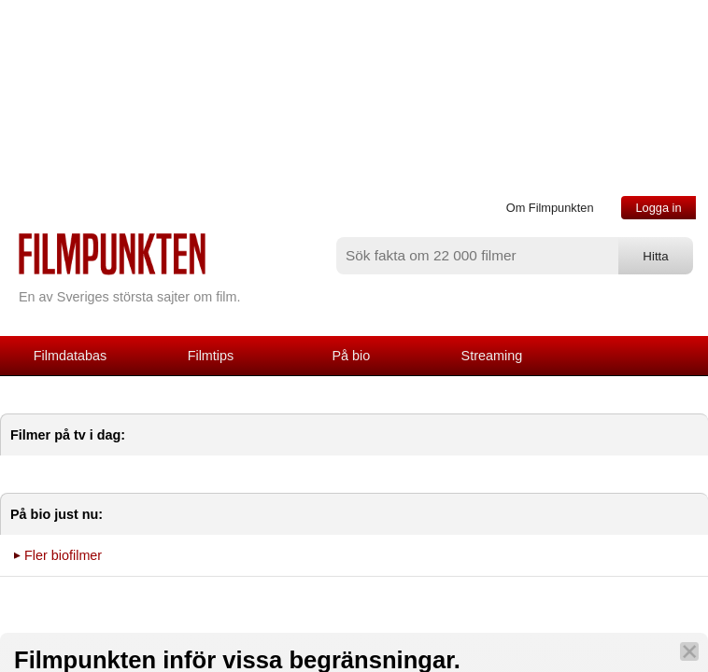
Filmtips (211, 355)
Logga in (658, 208)
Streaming (492, 355)
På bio (352, 355)
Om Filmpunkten (550, 208)
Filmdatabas (70, 355)
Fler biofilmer (63, 555)
